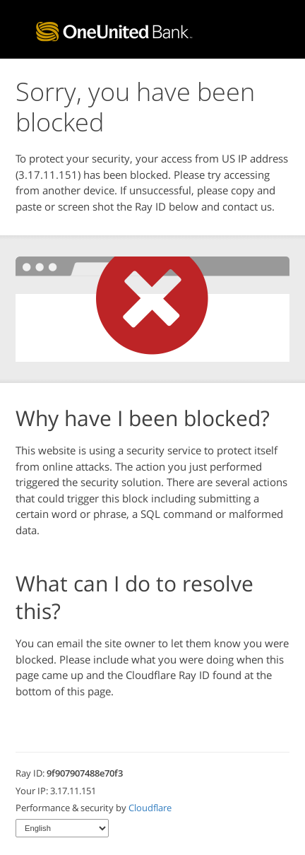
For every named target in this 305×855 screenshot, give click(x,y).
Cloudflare (150, 807)
